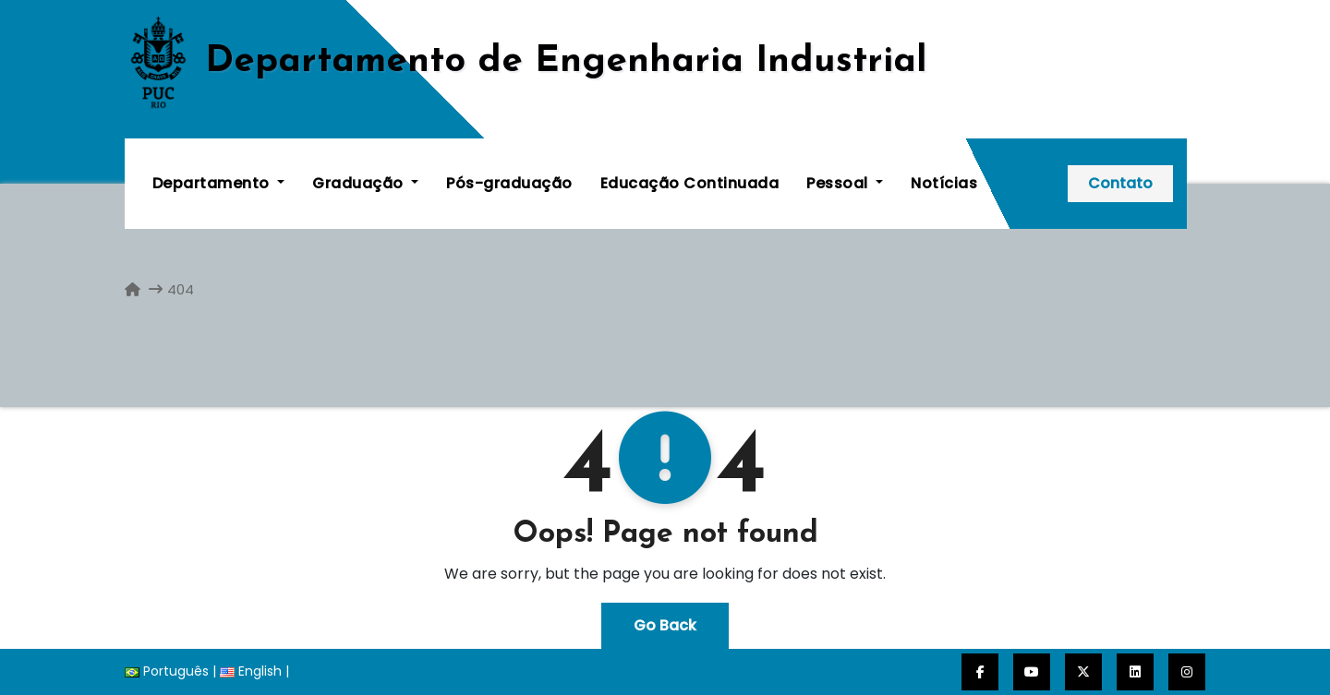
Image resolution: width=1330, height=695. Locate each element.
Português (167, 671)
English (251, 671)
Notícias (945, 183)
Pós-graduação (510, 183)
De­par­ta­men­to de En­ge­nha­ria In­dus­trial (566, 61)
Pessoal (845, 183)
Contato (1138, 183)
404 (180, 289)
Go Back (665, 625)
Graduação (366, 183)
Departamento (218, 183)
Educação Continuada (690, 183)
